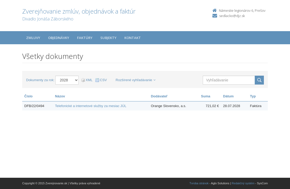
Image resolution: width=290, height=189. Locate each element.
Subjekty (108, 37)
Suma (205, 96)
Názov (60, 96)
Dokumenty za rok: (40, 80)
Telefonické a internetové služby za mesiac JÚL (90, 106)
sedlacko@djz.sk (232, 15)
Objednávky (58, 37)
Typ (253, 96)
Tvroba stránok (198, 183)
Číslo (28, 96)
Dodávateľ (159, 96)
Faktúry (84, 37)
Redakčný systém (243, 183)
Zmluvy (33, 37)
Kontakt (132, 37)
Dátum (228, 96)
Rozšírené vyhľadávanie (136, 80)
